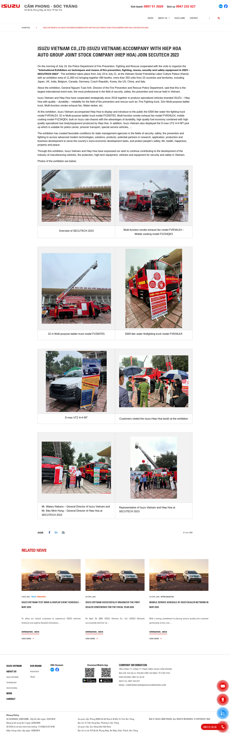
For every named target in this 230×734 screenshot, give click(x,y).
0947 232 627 (134, 681)
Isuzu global (11, 688)
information (27, 632)
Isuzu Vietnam (14, 665)
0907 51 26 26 (138, 677)
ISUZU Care (179, 18)
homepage (26, 28)
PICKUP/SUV (41, 597)
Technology (11, 682)
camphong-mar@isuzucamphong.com (146, 685)
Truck (32, 677)
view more (28, 638)
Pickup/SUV (34, 671)
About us (11, 671)
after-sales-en (167, 597)
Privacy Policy (12, 715)
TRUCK (33, 597)
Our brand (36, 665)
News (150, 18)
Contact (194, 18)
